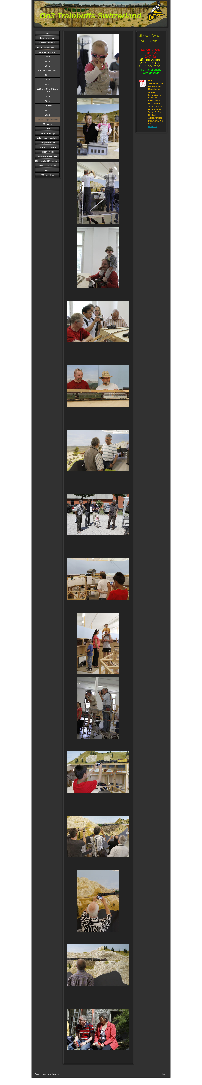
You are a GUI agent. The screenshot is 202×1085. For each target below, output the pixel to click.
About (37, 1074)
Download (152, 126)
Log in (164, 1074)
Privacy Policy (46, 1074)
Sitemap (56, 1074)
